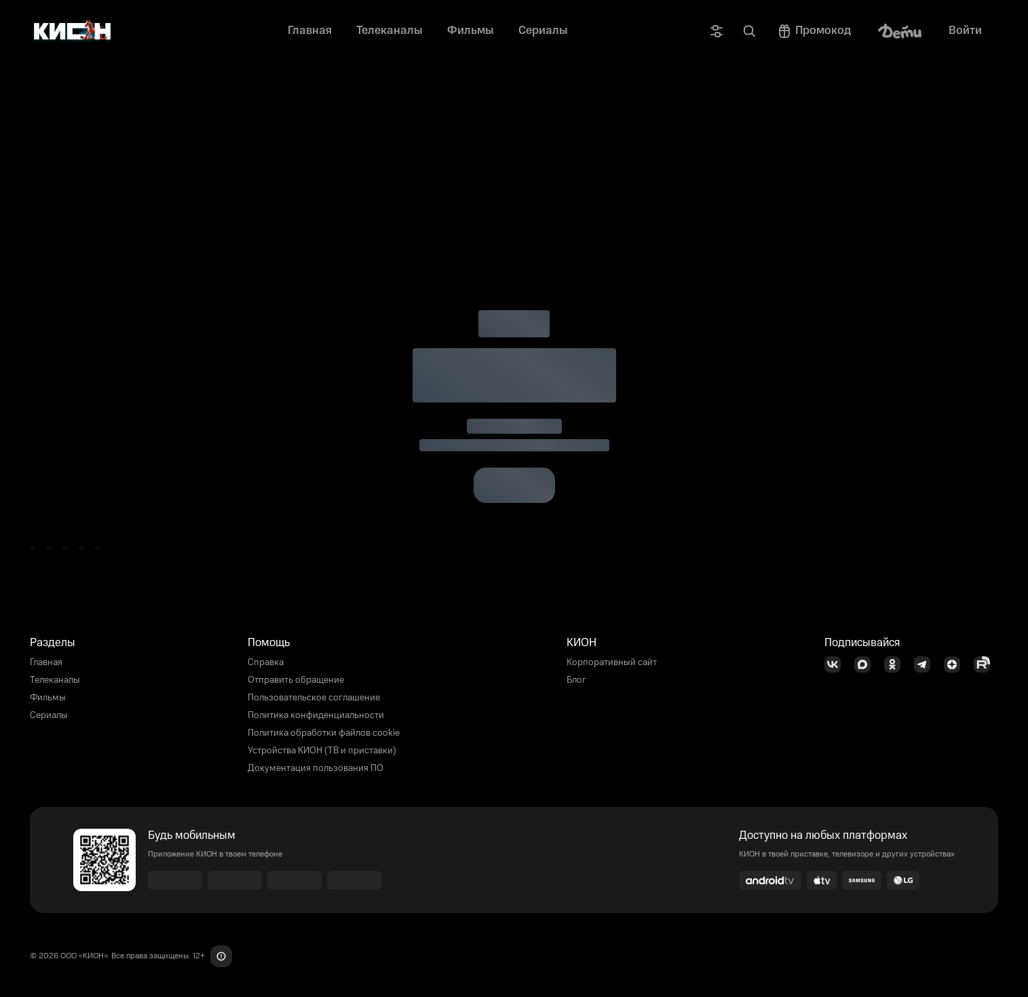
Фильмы (48, 698)
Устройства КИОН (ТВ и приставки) (322, 751)
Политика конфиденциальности (316, 715)
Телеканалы (55, 680)
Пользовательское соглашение (314, 698)
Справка (266, 662)
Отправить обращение (296, 680)
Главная (46, 662)
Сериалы (49, 715)
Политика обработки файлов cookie (324, 733)
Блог (576, 680)
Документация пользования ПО (315, 768)
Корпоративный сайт (612, 662)
